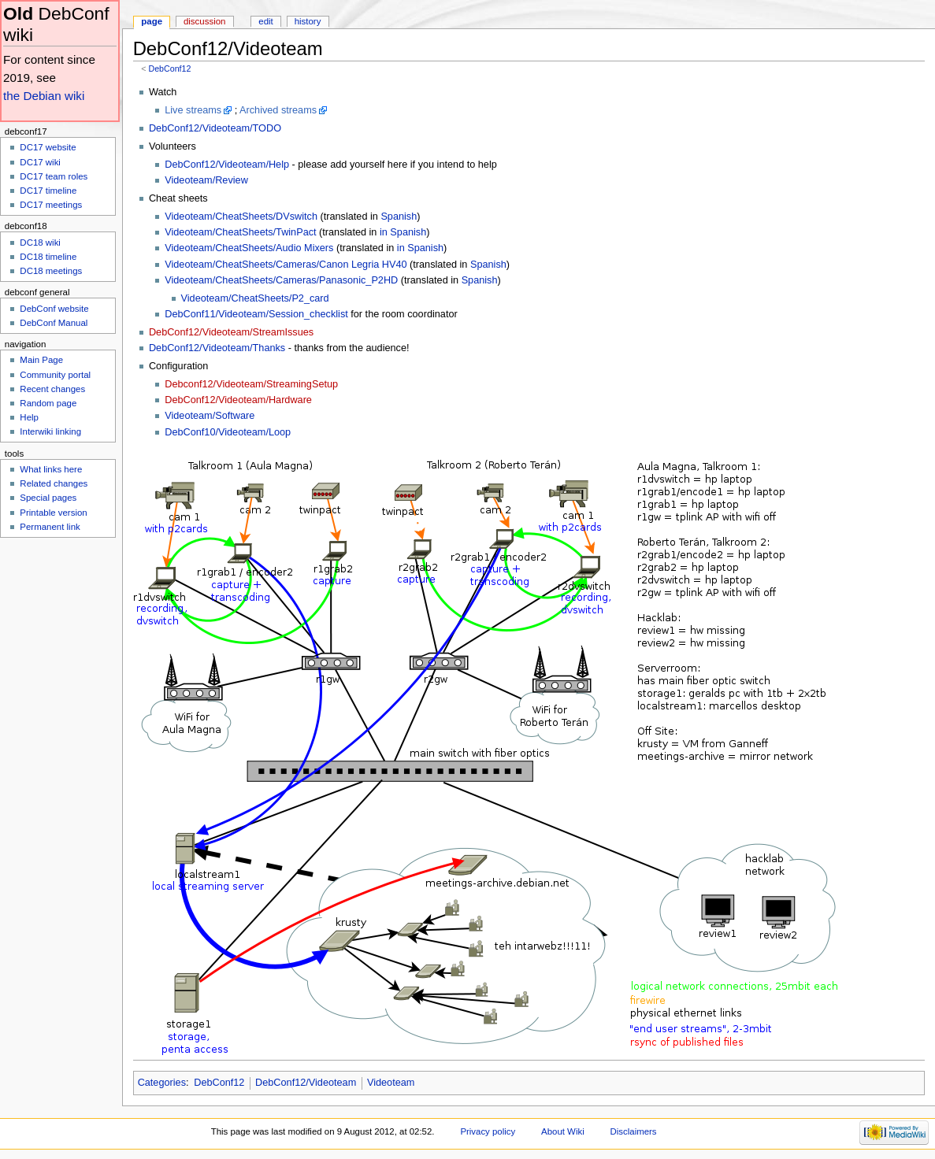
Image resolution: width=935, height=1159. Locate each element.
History (308, 21)
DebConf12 (169, 68)
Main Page (41, 360)
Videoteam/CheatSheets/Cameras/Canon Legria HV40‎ (285, 264)
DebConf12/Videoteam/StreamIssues (231, 332)
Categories (162, 1082)
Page (151, 21)
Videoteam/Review (206, 180)
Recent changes (52, 389)
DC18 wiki (40, 242)
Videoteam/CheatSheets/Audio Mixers (249, 248)
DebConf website (54, 308)
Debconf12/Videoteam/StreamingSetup (251, 384)
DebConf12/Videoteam (305, 1082)
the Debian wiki (43, 95)
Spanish (398, 216)
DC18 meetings (51, 271)
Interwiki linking (50, 431)
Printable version (53, 512)
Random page (48, 403)
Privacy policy (487, 1131)
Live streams (193, 110)
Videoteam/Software (209, 415)
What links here (51, 469)
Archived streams (278, 110)
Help (29, 417)
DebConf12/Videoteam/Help (227, 164)
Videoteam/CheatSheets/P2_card (255, 298)
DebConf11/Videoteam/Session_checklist (256, 314)
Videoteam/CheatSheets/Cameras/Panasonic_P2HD (281, 280)
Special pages (48, 497)
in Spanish (403, 232)
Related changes (53, 483)
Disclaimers (633, 1131)
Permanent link (50, 526)
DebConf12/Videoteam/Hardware (238, 399)
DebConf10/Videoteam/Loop (228, 432)
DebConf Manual (53, 323)
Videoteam (390, 1082)
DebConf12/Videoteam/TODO (215, 128)
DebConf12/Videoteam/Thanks (217, 348)
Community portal (55, 375)
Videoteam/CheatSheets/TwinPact (240, 232)
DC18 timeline (48, 256)
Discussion (204, 21)
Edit (265, 21)
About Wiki (562, 1131)
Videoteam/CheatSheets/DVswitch (241, 216)
